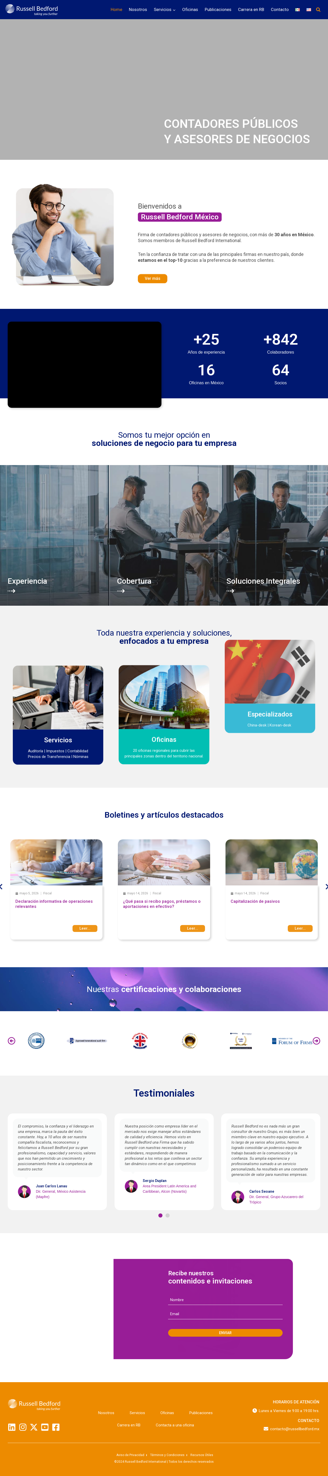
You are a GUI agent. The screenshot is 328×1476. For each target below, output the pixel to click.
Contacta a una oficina (175, 1425)
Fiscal (47, 893)
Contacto (280, 9)
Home (116, 9)
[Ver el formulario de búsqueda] (318, 9)
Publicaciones (218, 9)
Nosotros (138, 9)
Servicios (137, 1413)
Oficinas (190, 9)
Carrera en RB (251, 9)
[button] (11, 1041)
